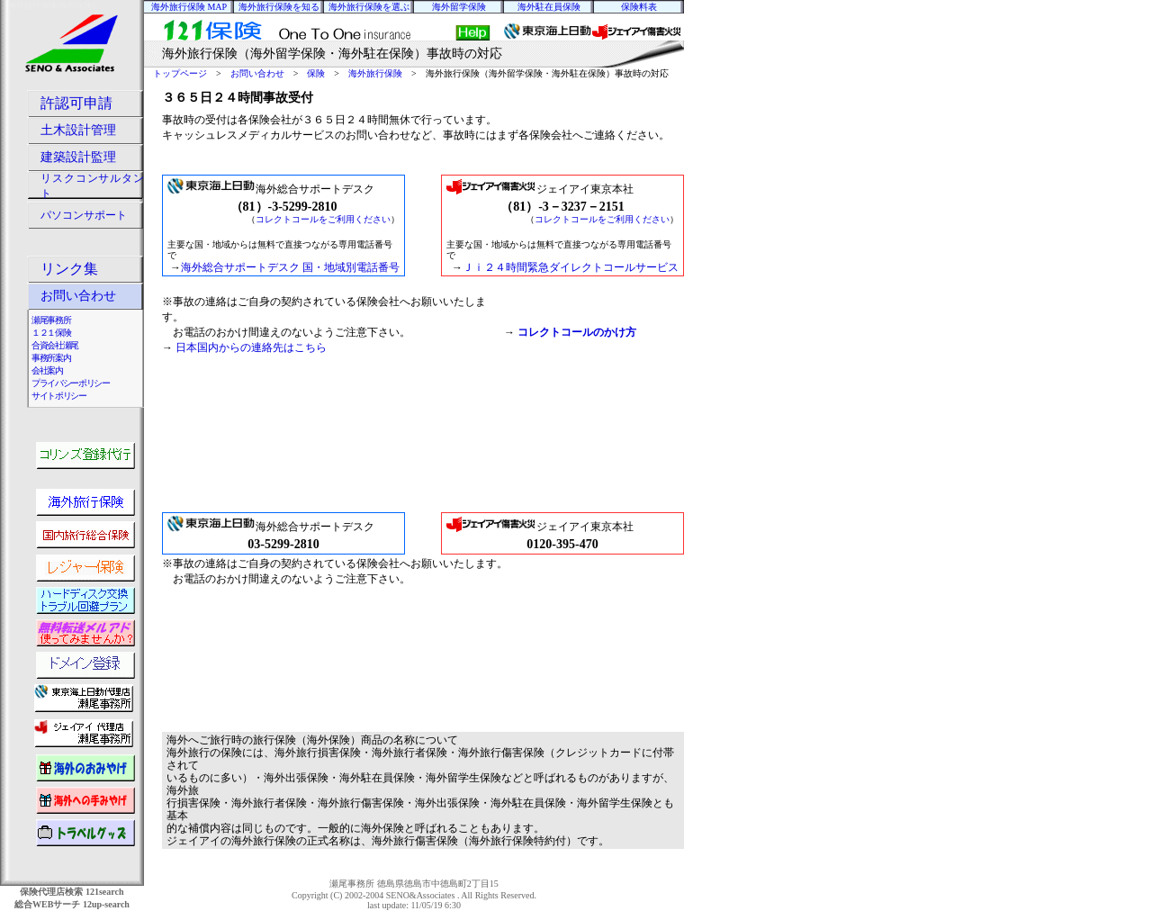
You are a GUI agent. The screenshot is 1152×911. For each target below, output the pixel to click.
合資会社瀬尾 (55, 345)
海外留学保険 (459, 7)
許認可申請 (76, 103)
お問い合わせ (257, 73)
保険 (316, 73)
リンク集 (69, 268)
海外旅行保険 (375, 73)
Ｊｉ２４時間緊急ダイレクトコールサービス (571, 267)
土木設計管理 (78, 130)
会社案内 (47, 370)
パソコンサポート (83, 215)
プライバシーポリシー (71, 383)
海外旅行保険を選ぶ (369, 7)
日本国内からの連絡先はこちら (251, 347)
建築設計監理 (78, 157)
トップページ (180, 73)
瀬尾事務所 (51, 320)
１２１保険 (51, 333)
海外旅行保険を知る (279, 7)
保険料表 (639, 7)
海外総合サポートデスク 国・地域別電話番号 (290, 267)
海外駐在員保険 (549, 7)
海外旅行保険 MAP (189, 7)
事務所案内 (51, 358)
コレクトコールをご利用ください (323, 219)
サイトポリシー (59, 396)
